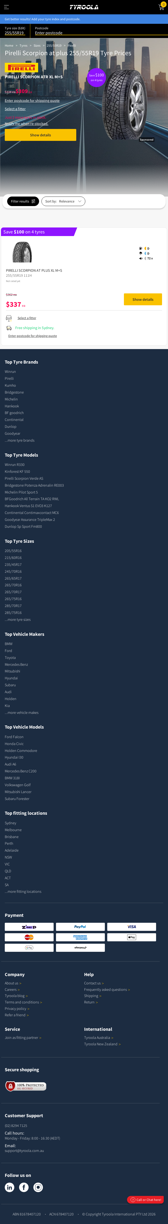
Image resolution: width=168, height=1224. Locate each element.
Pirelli (72, 45)
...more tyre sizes (18, 619)
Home (9, 45)
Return (89, 1002)
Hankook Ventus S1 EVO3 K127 (28, 505)
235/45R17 (13, 564)
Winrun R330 (15, 464)
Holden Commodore (21, 750)
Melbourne (13, 829)
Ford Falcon (14, 736)
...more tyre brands (19, 440)
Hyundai (11, 678)
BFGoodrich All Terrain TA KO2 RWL (32, 498)
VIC (7, 864)
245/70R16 (13, 571)
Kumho (10, 385)
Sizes (37, 45)
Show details (40, 135)
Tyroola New (102, 1043)
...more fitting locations (23, 891)
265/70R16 (13, 584)
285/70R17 (13, 605)
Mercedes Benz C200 (20, 771)
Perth (9, 843)
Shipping (91, 995)
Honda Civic (14, 743)
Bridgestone (14, 392)
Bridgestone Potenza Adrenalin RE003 (34, 485)
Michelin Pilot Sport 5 (21, 492)
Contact (94, 983)
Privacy (17, 1008)
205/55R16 (13, 550)
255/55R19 (54, 45)
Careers (10, 989)
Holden (10, 698)
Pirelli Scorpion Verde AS (24, 478)
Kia (7, 705)
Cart (164, 4)
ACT (8, 877)
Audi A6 (10, 764)
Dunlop (10, 426)
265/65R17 (13, 578)
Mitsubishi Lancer (18, 791)
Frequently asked (107, 989)
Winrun (10, 371)
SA (7, 884)
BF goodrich (14, 412)
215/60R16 (13, 557)
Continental (14, 419)
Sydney (10, 822)
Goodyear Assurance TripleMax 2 (30, 519)
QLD (8, 871)
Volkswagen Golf (18, 784)
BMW (8, 643)
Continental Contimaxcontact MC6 (32, 512)
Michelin (11, 399)
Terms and (23, 1002)
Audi (8, 691)
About (13, 983)
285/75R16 (13, 612)
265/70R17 (13, 591)
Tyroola (16, 995)
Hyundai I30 (14, 757)
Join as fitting (23, 1037)
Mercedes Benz (16, 664)
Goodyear (12, 433)
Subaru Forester (17, 798)
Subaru (10, 684)
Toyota (10, 657)
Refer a (17, 1014)
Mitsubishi (12, 671)
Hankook (12, 406)
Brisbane (12, 836)
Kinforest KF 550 (17, 471)
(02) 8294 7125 (16, 1125)
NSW (8, 857)
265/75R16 (13, 598)
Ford (8, 650)
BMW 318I (12, 777)
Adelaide (12, 850)
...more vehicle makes (21, 712)
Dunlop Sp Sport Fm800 (23, 526)
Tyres (23, 45)
